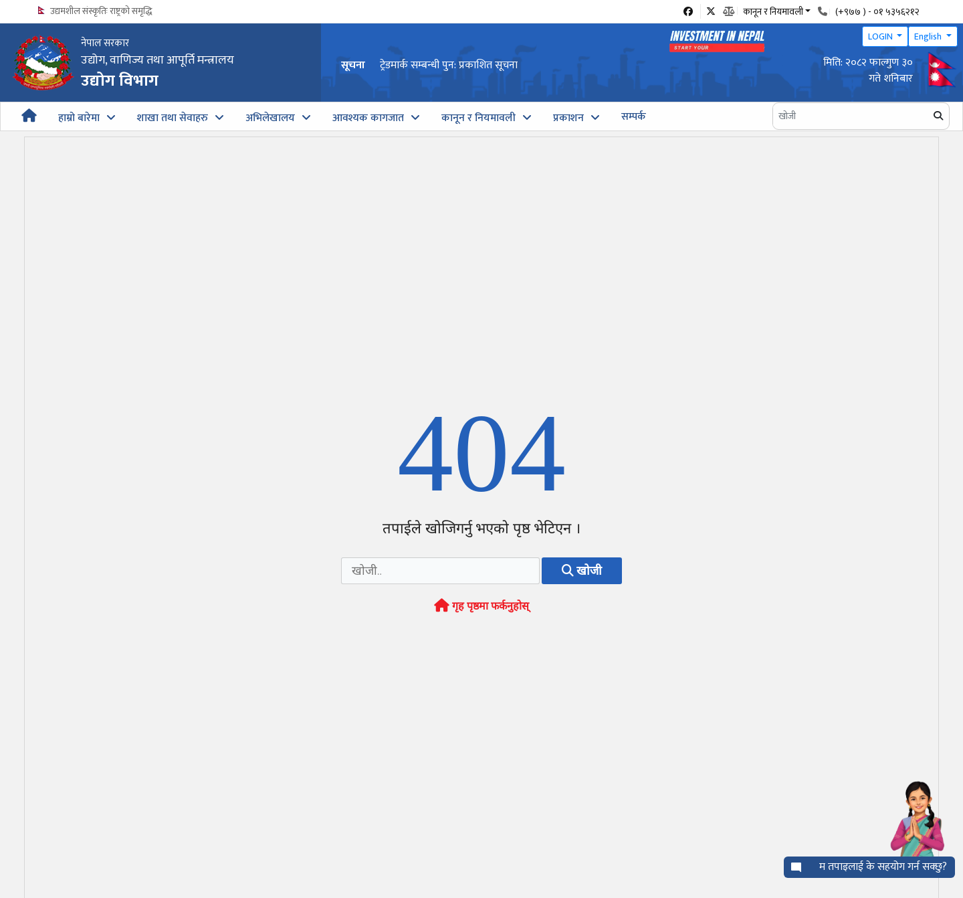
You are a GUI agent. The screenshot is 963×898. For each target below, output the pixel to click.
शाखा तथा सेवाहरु (172, 118)
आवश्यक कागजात (368, 118)
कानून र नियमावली (478, 118)
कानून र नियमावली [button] (773, 11)
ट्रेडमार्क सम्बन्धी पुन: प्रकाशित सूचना (449, 65)
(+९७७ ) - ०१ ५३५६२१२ (877, 12)
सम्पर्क (633, 117)
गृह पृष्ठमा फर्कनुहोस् (481, 611)
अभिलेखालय (270, 118)
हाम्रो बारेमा (79, 118)
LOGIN (881, 36)
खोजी (582, 576)
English (929, 36)
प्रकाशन (568, 118)
